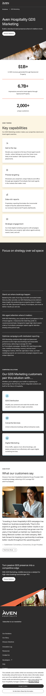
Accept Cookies (23, 686)
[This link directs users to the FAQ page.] (3, 664)
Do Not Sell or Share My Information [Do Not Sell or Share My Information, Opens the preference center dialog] (23, 691)
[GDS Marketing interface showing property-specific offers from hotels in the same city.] (22, 271)
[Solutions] (5, 9)
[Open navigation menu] (41, 3)
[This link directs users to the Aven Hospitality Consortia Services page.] (23, 422)
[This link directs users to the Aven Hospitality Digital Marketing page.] (23, 444)
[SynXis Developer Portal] (5, 637)
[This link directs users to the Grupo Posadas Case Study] (9, 550)
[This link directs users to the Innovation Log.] (7, 646)
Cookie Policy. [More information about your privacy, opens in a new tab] (34, 682)
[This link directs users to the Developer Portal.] (7, 660)
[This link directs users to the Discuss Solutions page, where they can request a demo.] (8, 579)
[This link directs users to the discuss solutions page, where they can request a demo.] (8, 34)
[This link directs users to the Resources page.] (6, 651)
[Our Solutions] (7, 633)
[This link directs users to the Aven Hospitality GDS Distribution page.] (23, 401)
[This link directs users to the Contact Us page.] (6, 655)
